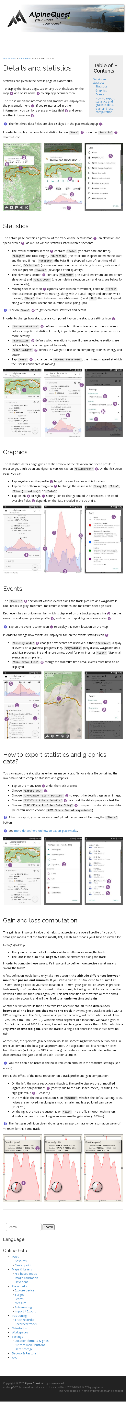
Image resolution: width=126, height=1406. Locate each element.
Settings (17, 1337)
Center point (23, 1265)
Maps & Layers (22, 1269)
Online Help (9, 58)
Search (48, 1227)
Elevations (21, 1282)
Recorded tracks (26, 1324)
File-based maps (26, 1274)
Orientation (19, 1328)
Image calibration (26, 1278)
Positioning (19, 1316)
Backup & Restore (24, 1353)
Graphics (101, 90)
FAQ (15, 1358)
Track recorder (24, 1320)
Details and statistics (100, 80)
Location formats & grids (32, 1341)
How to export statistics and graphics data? (105, 101)
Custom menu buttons (30, 1345)
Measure (20, 1303)
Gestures (21, 1261)
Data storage (24, 1349)
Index (15, 1257)
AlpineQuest (32, 1383)
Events (99, 94)
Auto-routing (23, 1307)
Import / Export (25, 1311)
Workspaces (20, 1332)
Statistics (101, 86)
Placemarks (25, 58)
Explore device (24, 1290)
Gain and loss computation (104, 110)
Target (19, 1295)
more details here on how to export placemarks (45, 831)
